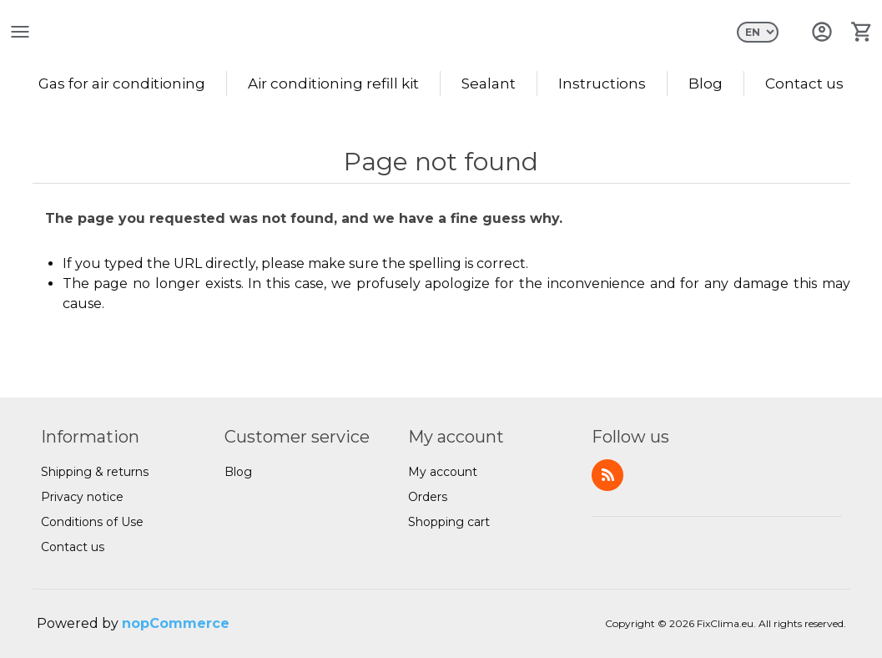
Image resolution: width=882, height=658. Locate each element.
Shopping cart (449, 521)
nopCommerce (175, 623)
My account (442, 471)
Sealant (488, 83)
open (20, 32)
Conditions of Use (92, 521)
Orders (427, 496)
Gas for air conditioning (121, 83)
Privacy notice (82, 496)
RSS (607, 475)
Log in (822, 32)
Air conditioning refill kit (333, 83)
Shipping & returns (95, 471)
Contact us (804, 83)
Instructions (602, 83)
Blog (705, 83)
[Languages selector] (758, 32)
